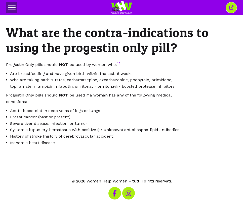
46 (118, 63)
